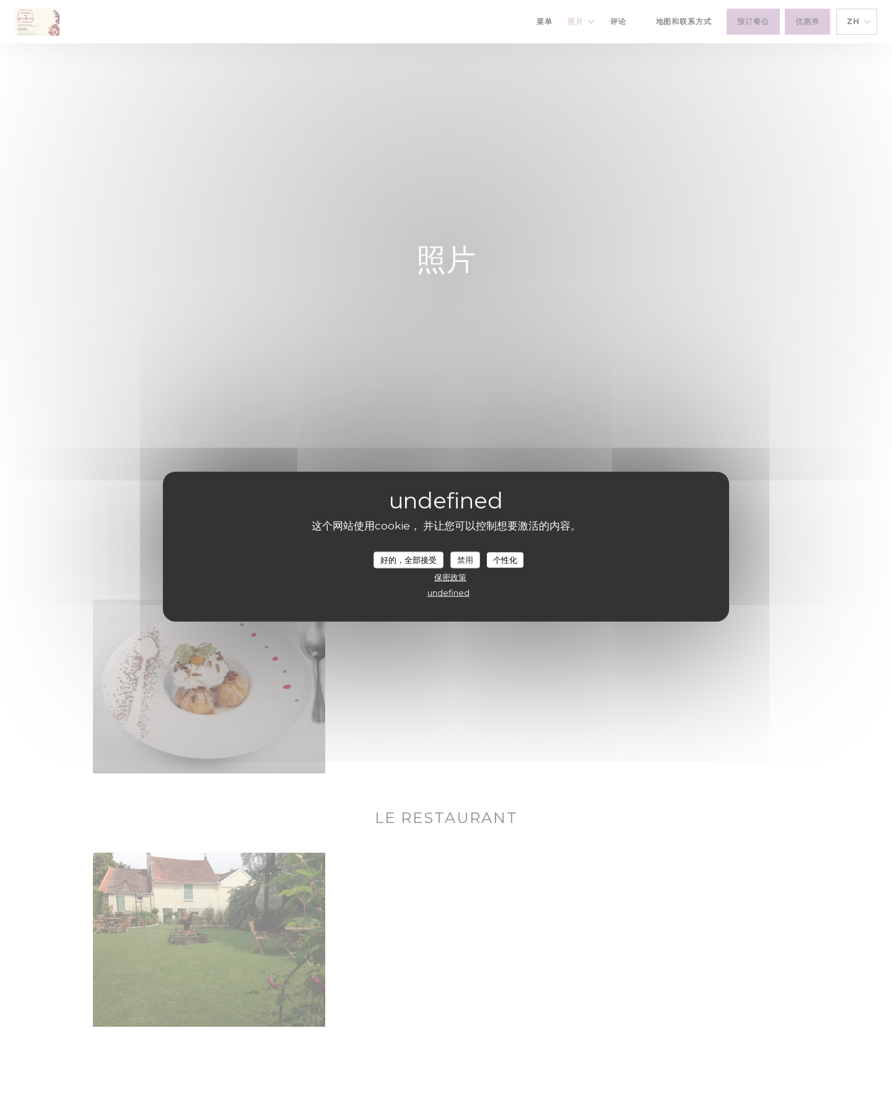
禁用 (465, 559)
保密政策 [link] (450, 577)
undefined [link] (448, 593)
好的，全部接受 (408, 559)
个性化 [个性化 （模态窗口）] (505, 559)
